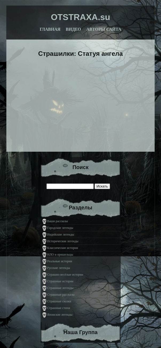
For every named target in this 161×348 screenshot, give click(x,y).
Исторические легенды (62, 241)
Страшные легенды (60, 288)
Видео (73, 29)
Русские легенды (58, 268)
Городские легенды (60, 228)
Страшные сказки (59, 301)
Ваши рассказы (57, 221)
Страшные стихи (58, 308)
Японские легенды (60, 314)
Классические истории (62, 248)
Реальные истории (59, 261)
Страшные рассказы (60, 294)
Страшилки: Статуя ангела (80, 53)
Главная (50, 29)
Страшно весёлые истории (65, 274)
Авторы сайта (104, 29)
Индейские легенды (60, 234)
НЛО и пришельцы (60, 254)
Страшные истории (60, 281)
